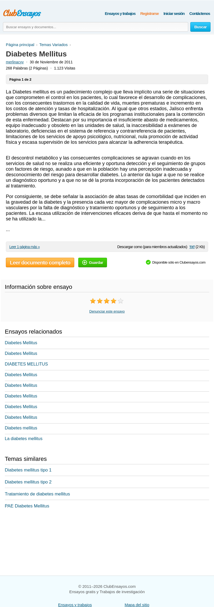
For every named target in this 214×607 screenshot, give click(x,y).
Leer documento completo (40, 262)
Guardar (92, 262)
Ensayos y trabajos (120, 13)
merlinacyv (15, 62)
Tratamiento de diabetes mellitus (37, 494)
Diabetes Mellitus (21, 343)
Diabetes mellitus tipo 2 (28, 482)
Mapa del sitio (137, 604)
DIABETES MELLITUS (26, 364)
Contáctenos (199, 13)
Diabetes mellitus (21, 428)
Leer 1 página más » (24, 247)
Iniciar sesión (173, 13)
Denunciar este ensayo (107, 311)
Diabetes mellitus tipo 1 (28, 470)
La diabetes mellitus (23, 438)
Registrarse (149, 13)
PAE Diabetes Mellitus (27, 505)
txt (192, 246)
